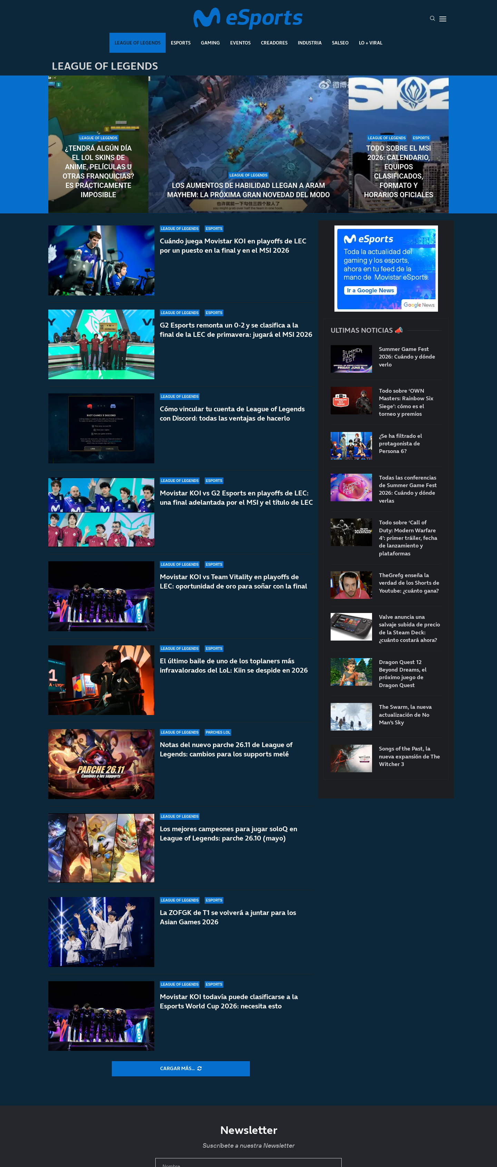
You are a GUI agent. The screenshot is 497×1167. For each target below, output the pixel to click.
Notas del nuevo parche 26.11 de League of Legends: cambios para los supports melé (226, 750)
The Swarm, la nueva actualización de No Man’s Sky (405, 714)
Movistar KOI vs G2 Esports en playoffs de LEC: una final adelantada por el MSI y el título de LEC (236, 497)
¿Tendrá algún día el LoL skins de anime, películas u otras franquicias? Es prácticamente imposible (98, 171)
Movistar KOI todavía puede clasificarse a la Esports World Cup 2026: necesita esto (229, 1001)
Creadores (274, 43)
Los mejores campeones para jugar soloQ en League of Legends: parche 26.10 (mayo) (228, 835)
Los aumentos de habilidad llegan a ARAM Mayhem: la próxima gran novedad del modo (248, 190)
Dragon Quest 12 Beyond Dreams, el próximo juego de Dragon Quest (403, 673)
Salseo (340, 43)
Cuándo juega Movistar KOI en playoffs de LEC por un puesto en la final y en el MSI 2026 (233, 245)
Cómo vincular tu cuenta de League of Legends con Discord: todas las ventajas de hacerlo (232, 413)
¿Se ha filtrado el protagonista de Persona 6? (400, 443)
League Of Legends (137, 43)
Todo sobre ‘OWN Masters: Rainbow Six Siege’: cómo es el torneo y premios (406, 402)
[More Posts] (181, 1068)
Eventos (240, 43)
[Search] (432, 19)
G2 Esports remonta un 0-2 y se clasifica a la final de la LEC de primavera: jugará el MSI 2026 (236, 329)
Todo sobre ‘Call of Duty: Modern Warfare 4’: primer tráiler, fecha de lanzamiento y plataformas (408, 538)
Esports (181, 43)
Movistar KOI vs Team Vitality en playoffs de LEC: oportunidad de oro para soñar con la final (233, 582)
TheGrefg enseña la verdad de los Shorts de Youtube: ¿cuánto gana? (409, 582)
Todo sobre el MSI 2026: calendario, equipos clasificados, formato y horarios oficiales (398, 171)
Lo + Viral (370, 43)
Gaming (210, 43)
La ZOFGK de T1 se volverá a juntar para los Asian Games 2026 (228, 917)
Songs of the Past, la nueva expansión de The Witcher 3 (409, 756)
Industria (310, 43)
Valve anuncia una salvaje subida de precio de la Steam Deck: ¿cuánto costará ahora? (409, 628)
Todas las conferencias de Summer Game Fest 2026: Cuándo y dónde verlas (408, 489)
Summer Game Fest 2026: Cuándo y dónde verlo (407, 356)
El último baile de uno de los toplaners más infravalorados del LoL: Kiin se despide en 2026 (234, 675)
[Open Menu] (442, 19)
